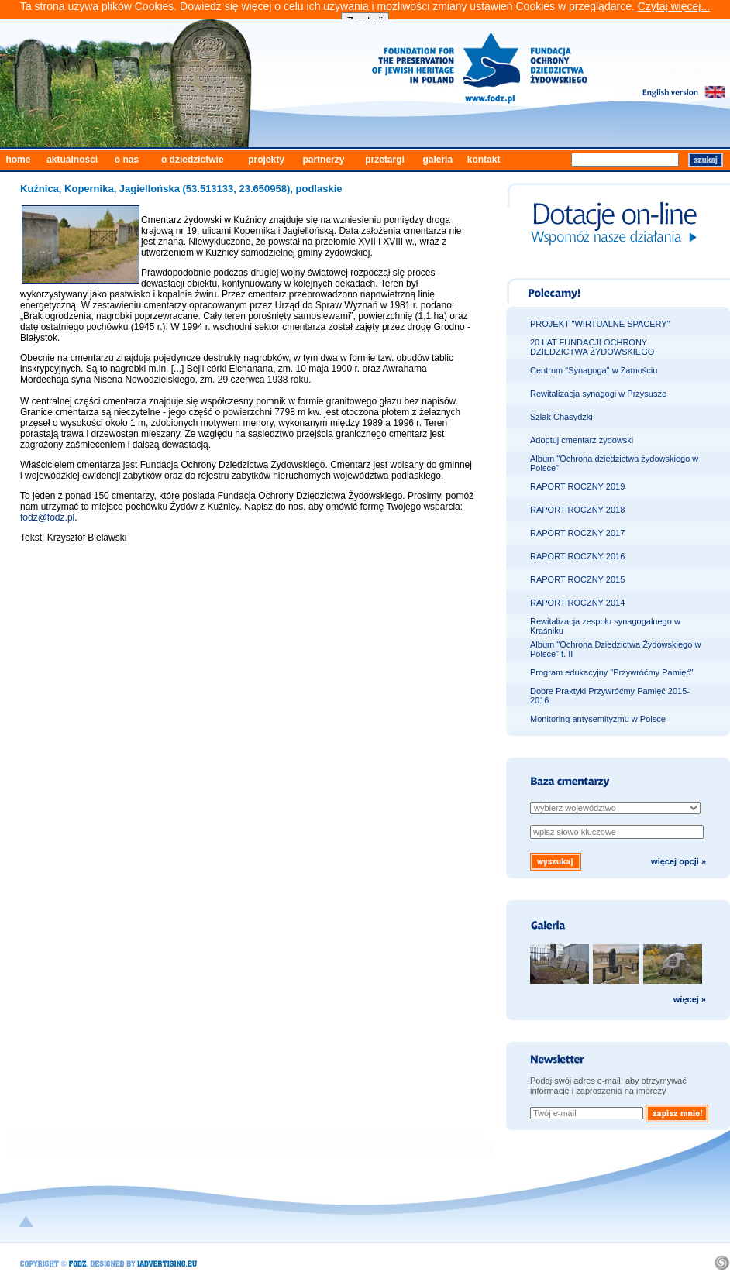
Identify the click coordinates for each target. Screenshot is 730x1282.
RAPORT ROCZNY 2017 (577, 533)
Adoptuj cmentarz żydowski (581, 440)
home (17, 159)
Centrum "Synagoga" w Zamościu (593, 370)
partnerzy (323, 159)
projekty (266, 159)
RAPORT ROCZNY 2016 (577, 556)
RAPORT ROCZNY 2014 (577, 602)
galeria (437, 159)
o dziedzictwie (192, 159)
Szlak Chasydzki (561, 416)
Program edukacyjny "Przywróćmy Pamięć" (612, 672)
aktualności (72, 159)
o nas (127, 159)
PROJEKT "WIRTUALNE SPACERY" (600, 323)
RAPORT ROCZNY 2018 (577, 509)
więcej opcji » (678, 861)
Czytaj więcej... (674, 6)
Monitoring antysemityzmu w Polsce (598, 718)
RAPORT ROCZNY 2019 (577, 486)
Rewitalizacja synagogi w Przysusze (598, 393)
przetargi (385, 159)
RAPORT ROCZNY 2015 (577, 579)
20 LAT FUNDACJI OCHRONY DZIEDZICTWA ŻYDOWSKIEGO (592, 347)
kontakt (484, 159)
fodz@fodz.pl (47, 517)
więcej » (689, 999)
